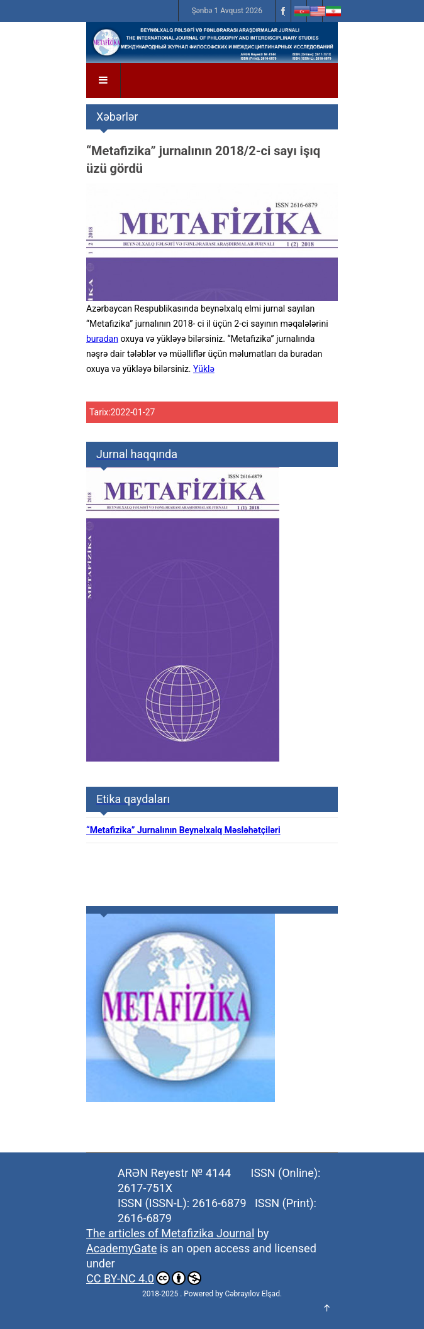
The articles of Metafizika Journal (170, 1233)
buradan (102, 339)
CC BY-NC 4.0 (143, 1278)
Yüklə (204, 369)
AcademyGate (121, 1248)
